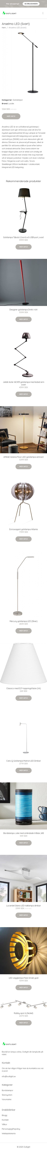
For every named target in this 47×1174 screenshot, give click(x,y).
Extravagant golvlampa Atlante (23, 529)
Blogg (4, 1115)
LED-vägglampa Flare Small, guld (23, 978)
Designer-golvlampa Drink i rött (23, 309)
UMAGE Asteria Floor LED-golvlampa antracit (23, 457)
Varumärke (6, 1099)
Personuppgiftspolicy (11, 1129)
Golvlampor (18, 100)
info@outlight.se (9, 1076)
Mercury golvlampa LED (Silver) (23, 621)
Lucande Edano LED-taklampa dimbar (23, 905)
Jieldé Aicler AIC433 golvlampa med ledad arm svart (23, 383)
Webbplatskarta (9, 1133)
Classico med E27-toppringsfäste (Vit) (23, 688)
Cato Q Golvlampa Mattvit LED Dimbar (23, 761)
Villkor (4, 1124)
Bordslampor (7, 1090)
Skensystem (7, 1095)
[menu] (43, 13)
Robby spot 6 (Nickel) (23, 1013)
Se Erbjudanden (31, 4)
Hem (4, 27)
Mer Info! (11, 116)
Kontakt (5, 1120)
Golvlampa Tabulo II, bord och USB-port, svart (23, 237)
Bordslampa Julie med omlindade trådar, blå (23, 833)
